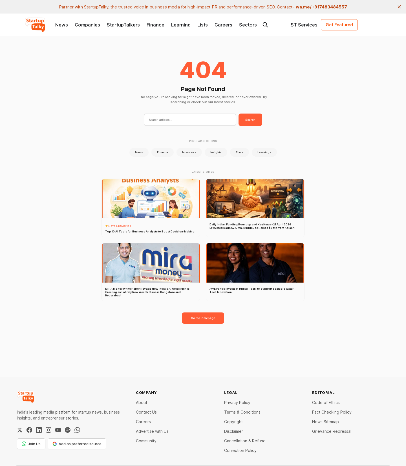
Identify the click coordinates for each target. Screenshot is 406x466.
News (61, 25)
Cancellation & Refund (245, 440)
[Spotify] (67, 430)
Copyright (233, 421)
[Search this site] (265, 24)
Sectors (248, 25)
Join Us (31, 443)
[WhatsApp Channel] (77, 430)
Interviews (189, 152)
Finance (155, 25)
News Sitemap (325, 421)
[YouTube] (58, 430)
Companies (87, 25)
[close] (399, 6)
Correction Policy (240, 450)
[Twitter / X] (20, 430)
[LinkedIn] (39, 430)
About (141, 402)
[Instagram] (48, 430)
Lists (202, 25)
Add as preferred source (77, 443)
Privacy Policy (237, 402)
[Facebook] (29, 430)
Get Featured (339, 24)
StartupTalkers (123, 25)
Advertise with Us (152, 431)
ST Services (304, 25)
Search (250, 119)
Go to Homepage (203, 318)
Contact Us (146, 412)
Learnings (264, 152)
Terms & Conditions (242, 412)
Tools (239, 152)
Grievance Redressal (331, 431)
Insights (216, 152)
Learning (181, 25)
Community (146, 440)
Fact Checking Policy (332, 412)
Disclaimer (233, 431)
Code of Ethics (326, 402)
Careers (223, 25)
